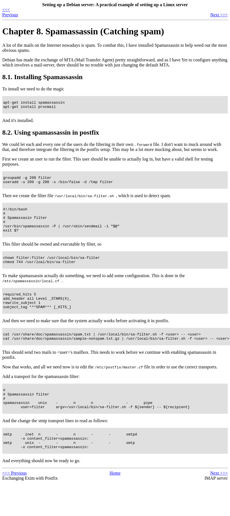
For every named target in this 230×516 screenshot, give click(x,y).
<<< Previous (10, 12)
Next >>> (219, 14)
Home (115, 495)
